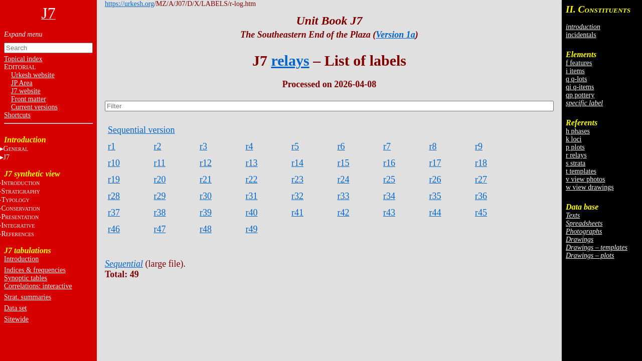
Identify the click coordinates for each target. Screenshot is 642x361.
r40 (252, 213)
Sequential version (141, 130)
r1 (111, 146)
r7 (387, 146)
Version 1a (395, 35)
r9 (479, 146)
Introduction (21, 259)
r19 (114, 179)
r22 (252, 179)
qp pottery (580, 95)
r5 (295, 146)
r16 (389, 163)
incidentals (581, 35)
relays (290, 60)
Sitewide (16, 319)
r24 (344, 179)
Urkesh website (33, 75)
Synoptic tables (25, 278)
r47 (160, 229)
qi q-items (580, 87)
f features (579, 63)
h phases (578, 131)
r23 (297, 179)
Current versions (34, 107)
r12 (206, 163)
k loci (574, 139)
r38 (160, 213)
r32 (297, 196)
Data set (15, 308)
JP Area (22, 83)
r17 (435, 163)
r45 (481, 213)
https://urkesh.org (129, 4)
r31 (252, 196)
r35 (435, 196)
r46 (114, 229)
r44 (435, 213)
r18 (481, 163)
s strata (575, 163)
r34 (389, 196)
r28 (114, 196)
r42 (344, 213)
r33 (344, 196)
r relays (576, 155)
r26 (435, 179)
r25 (389, 179)
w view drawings (590, 187)
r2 (158, 146)
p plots (575, 147)
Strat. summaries (27, 297)
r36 (481, 196)
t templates (581, 171)
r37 (114, 213)
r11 (160, 163)
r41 (297, 213)
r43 (389, 213)
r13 (252, 163)
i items (575, 71)
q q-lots (576, 79)
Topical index (23, 59)
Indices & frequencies (35, 270)
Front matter (28, 99)
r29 (160, 196)
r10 (114, 163)
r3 (203, 146)
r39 (206, 213)
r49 (252, 229)
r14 (297, 163)
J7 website (26, 91)
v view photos (585, 179)
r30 (206, 196)
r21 (206, 179)
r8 (433, 146)
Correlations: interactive (38, 286)
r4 (249, 146)
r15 (344, 163)
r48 (206, 229)
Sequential (124, 264)
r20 (160, 179)
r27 (481, 179)
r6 (341, 146)
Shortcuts (17, 115)
